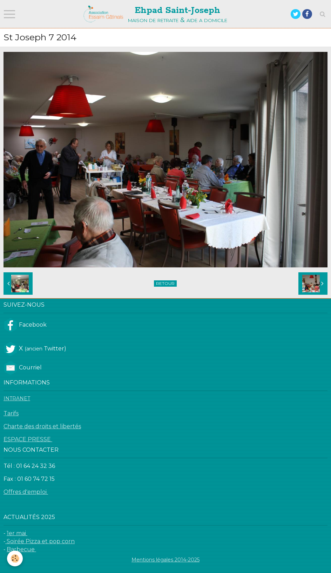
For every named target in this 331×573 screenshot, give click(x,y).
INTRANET (17, 398)
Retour (165, 283)
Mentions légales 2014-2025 (165, 560)
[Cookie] (15, 558)
